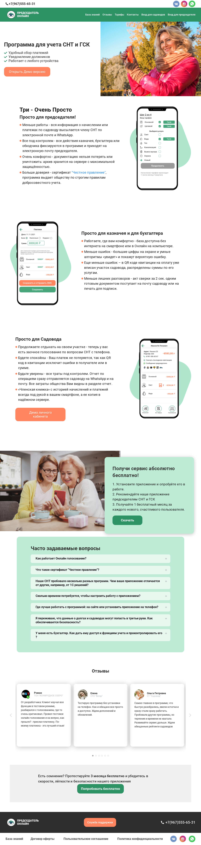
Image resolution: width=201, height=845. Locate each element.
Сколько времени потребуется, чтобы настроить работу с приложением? (88, 596)
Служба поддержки (100, 822)
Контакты (133, 14)
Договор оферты (42, 839)
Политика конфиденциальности (140, 839)
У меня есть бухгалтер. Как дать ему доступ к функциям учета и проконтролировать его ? (99, 635)
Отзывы (107, 14)
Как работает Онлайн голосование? (61, 558)
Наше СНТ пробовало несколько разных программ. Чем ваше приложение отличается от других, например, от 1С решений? (98, 583)
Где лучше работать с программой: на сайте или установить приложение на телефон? (97, 607)
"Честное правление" (89, 172)
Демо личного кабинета (40, 414)
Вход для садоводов (153, 14)
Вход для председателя (181, 14)
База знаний (92, 14)
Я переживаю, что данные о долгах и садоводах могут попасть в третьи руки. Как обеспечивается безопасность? (94, 620)
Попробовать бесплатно (100, 789)
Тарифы (119, 14)
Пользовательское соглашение (86, 839)
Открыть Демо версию (27, 72)
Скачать (127, 520)
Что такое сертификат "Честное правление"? (67, 569)
